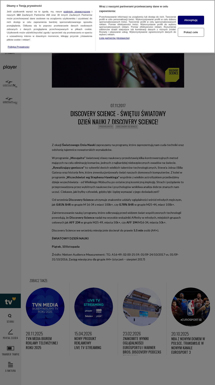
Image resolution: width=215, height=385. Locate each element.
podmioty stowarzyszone (77, 11)
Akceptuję (190, 20)
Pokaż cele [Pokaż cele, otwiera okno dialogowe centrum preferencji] (191, 32)
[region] (107, 26)
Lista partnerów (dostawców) (114, 38)
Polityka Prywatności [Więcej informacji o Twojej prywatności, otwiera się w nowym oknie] (18, 47)
